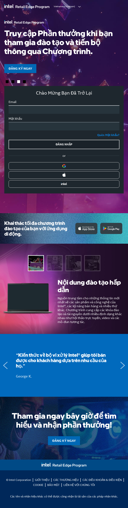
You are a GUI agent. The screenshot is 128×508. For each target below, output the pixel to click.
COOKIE (38, 485)
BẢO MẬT (53, 485)
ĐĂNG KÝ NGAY (20, 68)
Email (12, 102)
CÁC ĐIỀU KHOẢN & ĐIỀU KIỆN (102, 480)
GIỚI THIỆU (42, 480)
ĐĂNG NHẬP (64, 144)
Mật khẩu (15, 119)
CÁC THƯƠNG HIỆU (66, 480)
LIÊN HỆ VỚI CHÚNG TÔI (79, 485)
